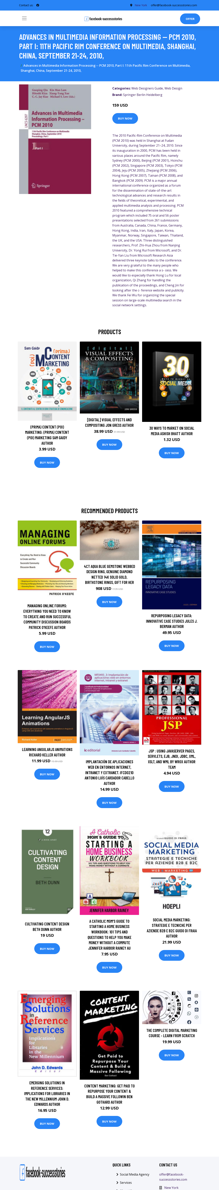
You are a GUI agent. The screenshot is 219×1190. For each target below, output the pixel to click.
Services (126, 1182)
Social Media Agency (134, 1174)
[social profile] (38, 5)
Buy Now (125, 118)
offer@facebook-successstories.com (174, 5)
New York (141, 5)
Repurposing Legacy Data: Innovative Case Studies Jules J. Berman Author (171, 621)
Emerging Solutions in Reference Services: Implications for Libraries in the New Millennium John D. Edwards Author (47, 1093)
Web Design (173, 88)
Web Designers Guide (147, 88)
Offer (190, 19)
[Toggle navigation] (24, 18)
